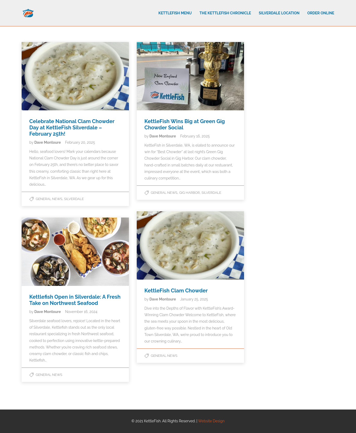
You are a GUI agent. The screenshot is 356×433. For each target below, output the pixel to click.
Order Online (320, 13)
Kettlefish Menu (175, 13)
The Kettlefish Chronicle (225, 13)
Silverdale (74, 199)
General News (49, 199)
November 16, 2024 (81, 312)
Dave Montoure (48, 142)
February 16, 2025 (195, 136)
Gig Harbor (189, 193)
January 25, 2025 (194, 299)
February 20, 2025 (80, 142)
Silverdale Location (279, 13)
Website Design (211, 421)
